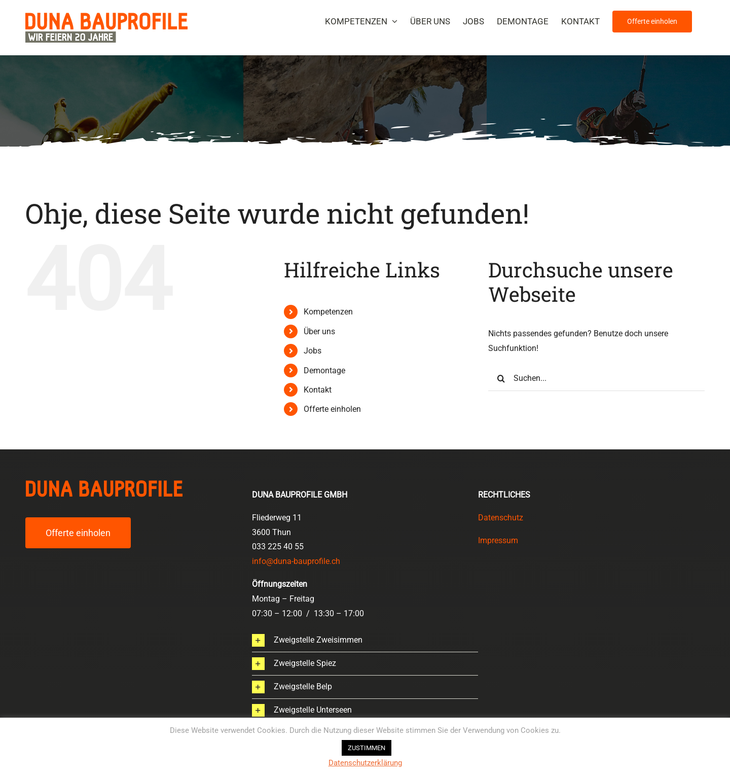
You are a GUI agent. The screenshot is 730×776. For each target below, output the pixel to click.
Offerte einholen (332, 409)
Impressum (498, 540)
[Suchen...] (596, 378)
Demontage (324, 370)
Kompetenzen (328, 311)
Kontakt (318, 390)
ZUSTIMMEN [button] (366, 748)
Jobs (312, 351)
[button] (365, 640)
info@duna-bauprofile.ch (296, 561)
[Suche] (501, 378)
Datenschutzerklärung (365, 762)
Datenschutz (500, 517)
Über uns (319, 331)
